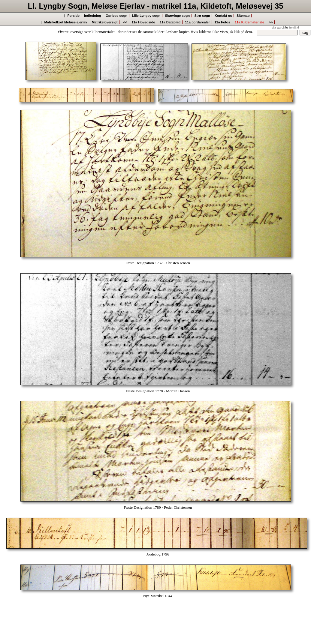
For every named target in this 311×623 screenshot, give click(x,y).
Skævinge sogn (177, 15)
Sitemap (243, 15)
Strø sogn (202, 15)
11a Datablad (170, 22)
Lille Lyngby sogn (146, 15)
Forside (73, 15)
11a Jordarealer (197, 22)
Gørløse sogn (116, 15)
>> (271, 22)
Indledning (92, 15)
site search (278, 27)
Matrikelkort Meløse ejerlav (65, 22)
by (292, 27)
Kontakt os (223, 15)
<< (125, 22)
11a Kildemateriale (249, 22)
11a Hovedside (143, 22)
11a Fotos (222, 22)
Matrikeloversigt (105, 22)
